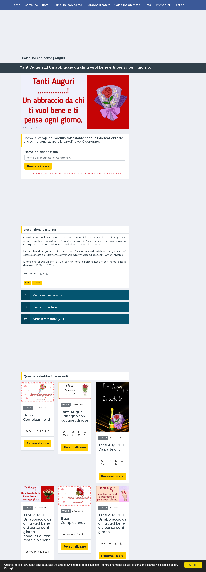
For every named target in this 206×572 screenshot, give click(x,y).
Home (15, 5)
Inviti (45, 5)
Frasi (148, 5)
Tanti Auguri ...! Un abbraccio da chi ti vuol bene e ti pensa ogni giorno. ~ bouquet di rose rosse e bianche (37, 527)
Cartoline (31, 5)
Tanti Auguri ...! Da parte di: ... (111, 447)
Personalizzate (97, 5)
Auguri (60, 58)
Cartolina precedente (42, 295)
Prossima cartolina (40, 307)
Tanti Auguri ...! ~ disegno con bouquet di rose (74, 416)
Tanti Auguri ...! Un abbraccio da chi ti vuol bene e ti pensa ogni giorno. (112, 523)
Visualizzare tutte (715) (42, 319)
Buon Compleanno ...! (36, 417)
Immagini (163, 5)
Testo (178, 5)
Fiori (27, 282)
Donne (37, 282)
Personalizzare (37, 443)
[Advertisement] (103, 33)
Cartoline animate (127, 5)
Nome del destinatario (41, 152)
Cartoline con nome (67, 5)
